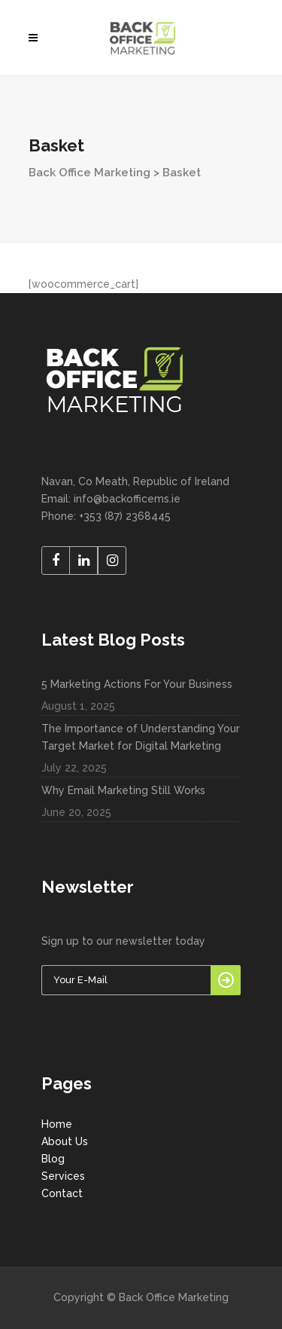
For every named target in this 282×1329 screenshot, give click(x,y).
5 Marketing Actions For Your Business (136, 684)
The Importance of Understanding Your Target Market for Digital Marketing (140, 737)
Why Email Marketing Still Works (123, 790)
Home (56, 1124)
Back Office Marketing (89, 172)
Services (63, 1176)
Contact (62, 1193)
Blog (53, 1159)
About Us (64, 1141)
